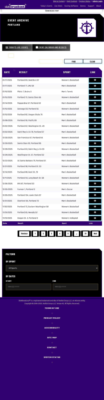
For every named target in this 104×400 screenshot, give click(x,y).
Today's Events (46, 6)
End (54, 281)
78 (85, 233)
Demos (83, 6)
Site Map (52, 337)
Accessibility (52, 328)
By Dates (10, 276)
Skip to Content (59, 1)
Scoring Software (71, 6)
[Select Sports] (52, 268)
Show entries (11, 56)
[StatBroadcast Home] (15, 6)
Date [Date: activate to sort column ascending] (7, 72)
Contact (52, 347)
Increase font (52, 11)
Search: (47, 61)
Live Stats (58, 6)
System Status (84, 1)
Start (9, 281)
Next (95, 233)
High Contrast (72, 1)
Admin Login (97, 1)
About (98, 6)
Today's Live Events (17, 47)
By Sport (10, 262)
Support (91, 6)
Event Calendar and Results (51, 47)
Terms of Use (52, 308)
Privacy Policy (52, 318)
